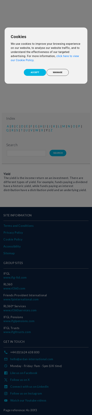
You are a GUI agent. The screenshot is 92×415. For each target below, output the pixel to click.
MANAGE (57, 72)
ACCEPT (35, 72)
